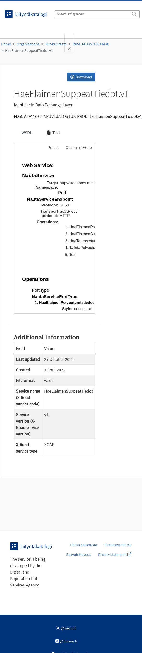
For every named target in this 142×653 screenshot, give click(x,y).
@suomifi (66, 628)
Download (81, 76)
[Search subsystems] (97, 14)
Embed (54, 147)
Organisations (28, 44)
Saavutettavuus (78, 554)
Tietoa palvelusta (83, 544)
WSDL (26, 132)
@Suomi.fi (66, 641)
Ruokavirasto (56, 44)
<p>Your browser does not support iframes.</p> (54, 234)
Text (53, 132)
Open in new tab (79, 147)
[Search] (134, 13)
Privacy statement (114, 554)
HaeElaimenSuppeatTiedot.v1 (29, 50)
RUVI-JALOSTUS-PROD (91, 44)
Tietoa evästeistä (117, 544)
